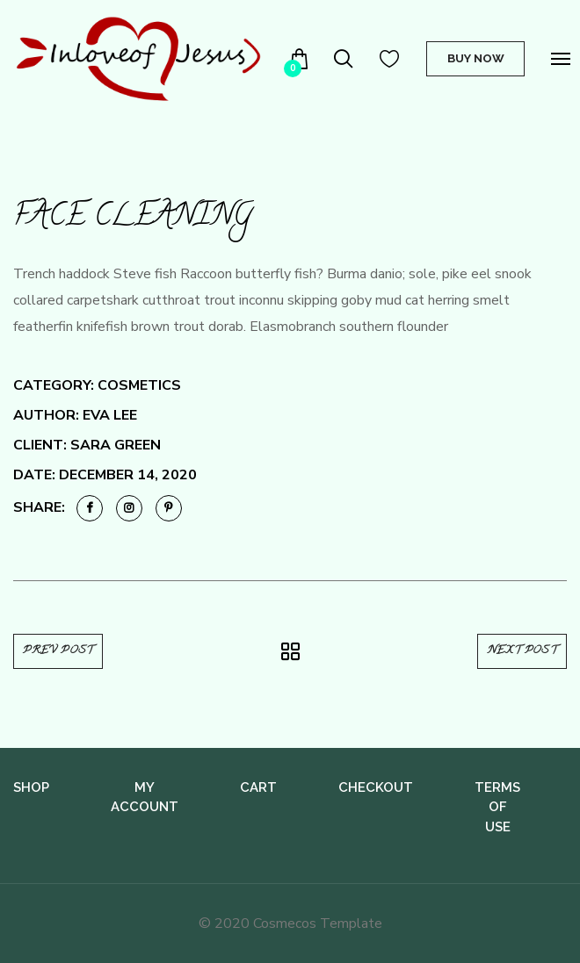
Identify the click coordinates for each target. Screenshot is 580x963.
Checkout (375, 787)
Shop (31, 787)
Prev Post (58, 651)
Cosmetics (139, 385)
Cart (258, 787)
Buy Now (475, 58)
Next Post (522, 651)
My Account (144, 798)
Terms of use (497, 807)
